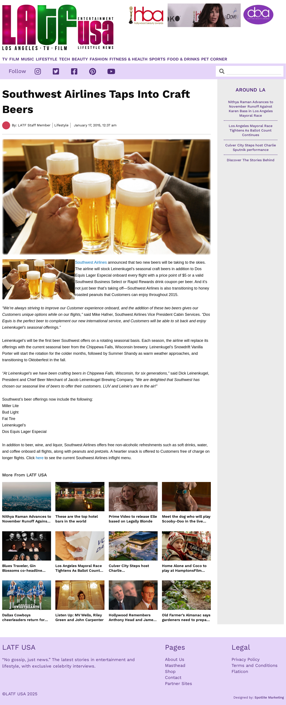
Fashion (99, 59)
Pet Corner (214, 59)
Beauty (80, 59)
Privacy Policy (246, 659)
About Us (174, 659)
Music (27, 59)
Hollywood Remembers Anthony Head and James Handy (132, 617)
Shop (170, 671)
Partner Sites (178, 683)
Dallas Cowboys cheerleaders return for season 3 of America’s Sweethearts (23, 617)
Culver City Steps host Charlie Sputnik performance (129, 568)
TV (5, 59)
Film (14, 59)
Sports (157, 59)
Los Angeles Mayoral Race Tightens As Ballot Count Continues (78, 568)
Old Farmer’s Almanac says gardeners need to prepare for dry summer (186, 617)
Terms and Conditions (255, 665)
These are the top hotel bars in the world (76, 518)
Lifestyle (46, 59)
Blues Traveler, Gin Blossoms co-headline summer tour (22, 568)
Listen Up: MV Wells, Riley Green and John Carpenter (79, 617)
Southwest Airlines (91, 262)
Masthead (175, 665)
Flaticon (240, 671)
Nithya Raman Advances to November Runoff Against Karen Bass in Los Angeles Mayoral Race (26, 519)
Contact (173, 677)
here (40, 458)
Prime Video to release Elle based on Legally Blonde (133, 518)
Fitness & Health (128, 59)
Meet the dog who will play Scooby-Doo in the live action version (186, 519)
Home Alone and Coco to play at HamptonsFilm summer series (184, 568)
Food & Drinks (183, 59)
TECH (64, 59)
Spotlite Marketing (269, 697)
